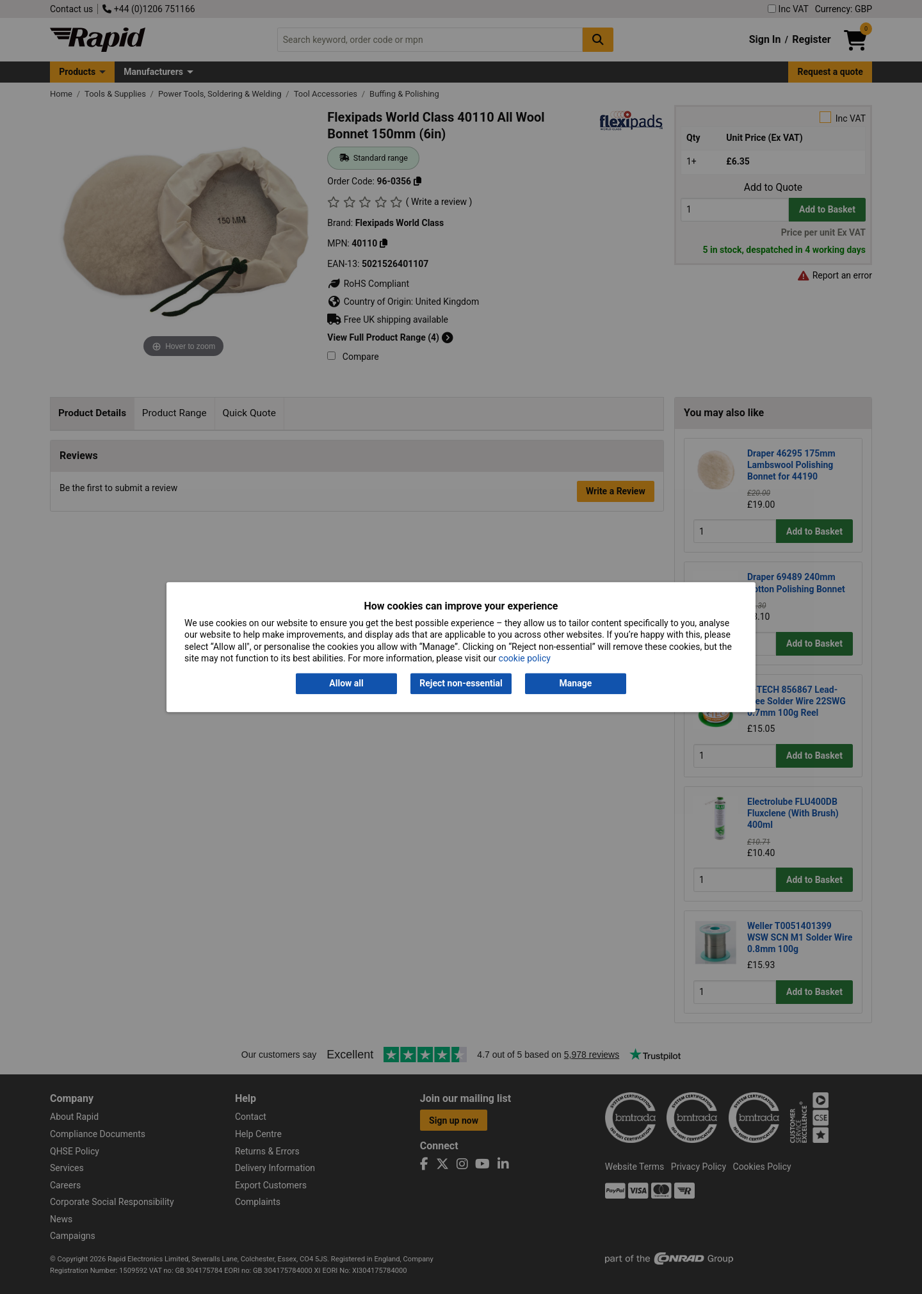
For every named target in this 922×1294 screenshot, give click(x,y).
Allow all (346, 684)
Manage (576, 684)
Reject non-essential (460, 684)
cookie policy (525, 658)
